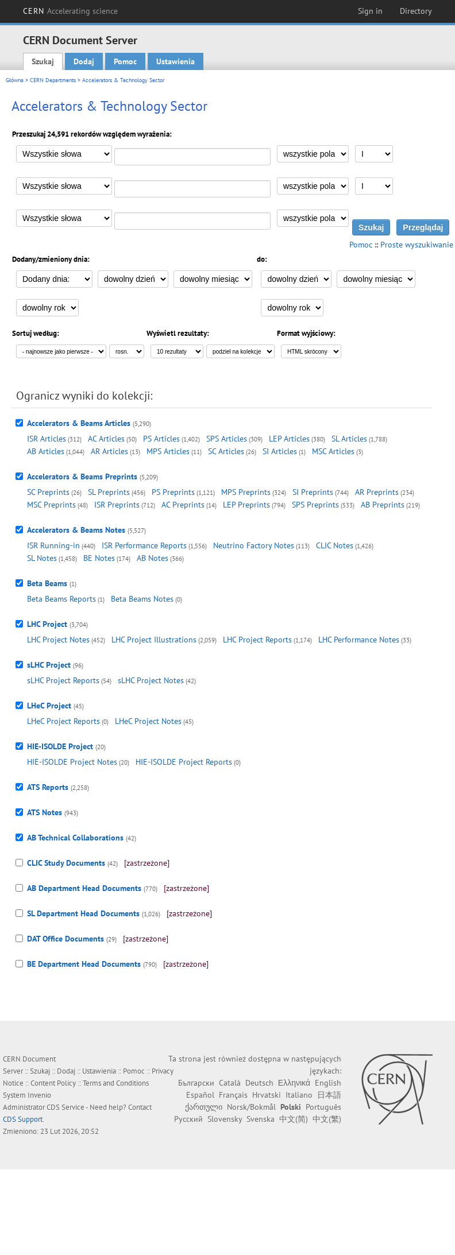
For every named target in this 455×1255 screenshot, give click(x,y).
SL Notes (42, 558)
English (328, 1083)
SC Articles (226, 451)
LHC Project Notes (58, 639)
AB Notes (152, 558)
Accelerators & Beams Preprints (82, 476)
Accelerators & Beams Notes (76, 530)
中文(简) (293, 1119)
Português (323, 1107)
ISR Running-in (53, 545)
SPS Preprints (315, 504)
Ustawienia (175, 61)
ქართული (203, 1107)
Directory (416, 11)
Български (196, 1083)
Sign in (370, 11)
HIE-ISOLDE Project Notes (72, 762)
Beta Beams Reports (61, 599)
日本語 (329, 1095)
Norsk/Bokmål (251, 1107)
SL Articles (349, 438)
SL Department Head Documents (83, 913)
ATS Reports (47, 787)
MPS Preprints (246, 492)
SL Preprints (109, 492)
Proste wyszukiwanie (416, 244)
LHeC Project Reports (63, 721)
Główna (15, 80)
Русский (188, 1119)
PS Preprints (173, 492)
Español (200, 1095)
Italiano (299, 1095)
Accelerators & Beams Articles (78, 423)
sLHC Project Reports (63, 680)
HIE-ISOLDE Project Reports (184, 762)
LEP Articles (289, 438)
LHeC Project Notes (148, 721)
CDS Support (23, 1119)
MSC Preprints (51, 504)
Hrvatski (266, 1095)
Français (233, 1095)
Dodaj (84, 61)
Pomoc (125, 61)
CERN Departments (53, 80)
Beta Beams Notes (142, 599)
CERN (70, 11)
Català (230, 1083)
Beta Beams (47, 583)
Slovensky (224, 1119)
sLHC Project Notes (151, 680)
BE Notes (99, 558)
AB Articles (45, 451)
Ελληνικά (294, 1083)
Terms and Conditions (116, 1083)
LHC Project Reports (257, 639)
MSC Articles (333, 451)
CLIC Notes (334, 545)
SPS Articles (226, 438)
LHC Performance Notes (358, 639)
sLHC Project (49, 665)
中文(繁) (327, 1119)
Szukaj (43, 61)
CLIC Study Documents (66, 863)
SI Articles (280, 451)
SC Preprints (48, 492)
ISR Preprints (117, 504)
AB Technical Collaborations (75, 837)
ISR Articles (46, 438)
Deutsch (259, 1083)
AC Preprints (183, 504)
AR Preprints (377, 492)
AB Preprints (382, 504)
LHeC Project (49, 705)
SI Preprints (312, 492)
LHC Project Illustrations (153, 639)
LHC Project (47, 624)
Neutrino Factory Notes (253, 545)
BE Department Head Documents (84, 964)
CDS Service (65, 1107)
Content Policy (53, 1083)
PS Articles (161, 438)
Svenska (260, 1119)
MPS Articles (168, 451)
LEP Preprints (246, 504)
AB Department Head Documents (84, 888)
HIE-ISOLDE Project (60, 746)
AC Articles (106, 438)
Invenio (39, 1095)
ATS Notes (44, 812)
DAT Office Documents (65, 938)
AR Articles (109, 451)
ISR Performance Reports (144, 545)
